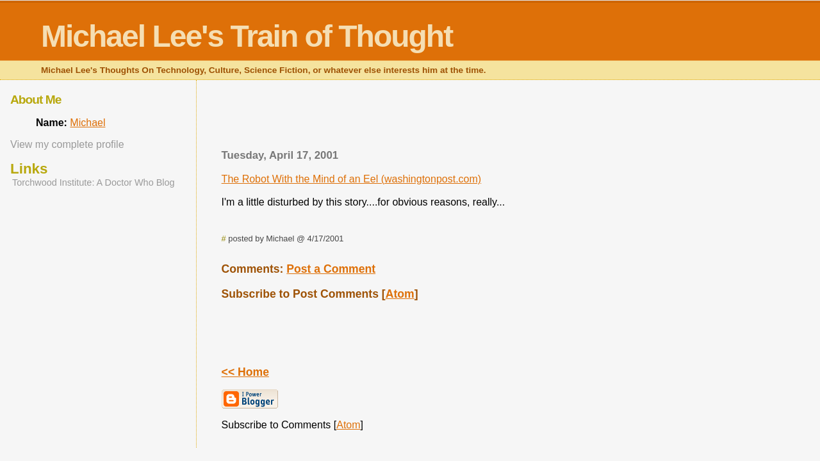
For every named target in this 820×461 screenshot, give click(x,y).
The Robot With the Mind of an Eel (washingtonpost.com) (352, 179)
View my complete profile (67, 144)
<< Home (245, 372)
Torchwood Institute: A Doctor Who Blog (93, 182)
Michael (87, 122)
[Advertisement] (492, 118)
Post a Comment (330, 269)
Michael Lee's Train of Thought (246, 36)
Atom (400, 293)
